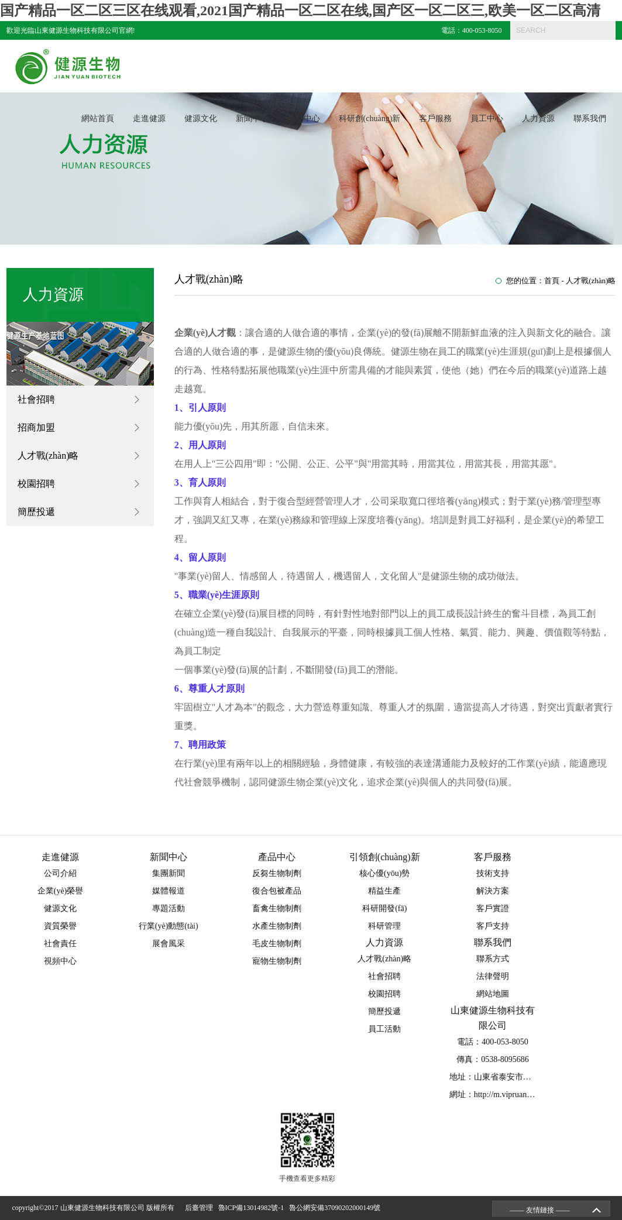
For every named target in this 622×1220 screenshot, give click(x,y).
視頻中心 (60, 961)
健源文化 (200, 118)
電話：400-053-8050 (471, 30)
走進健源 (149, 118)
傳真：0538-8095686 (492, 1059)
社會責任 (60, 943)
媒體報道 (168, 890)
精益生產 (384, 890)
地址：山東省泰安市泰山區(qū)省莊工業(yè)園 (532, 1077)
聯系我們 (589, 118)
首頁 (551, 280)
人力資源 (538, 118)
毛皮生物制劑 (276, 943)
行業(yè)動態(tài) (168, 926)
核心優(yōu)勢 (384, 873)
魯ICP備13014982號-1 (253, 1208)
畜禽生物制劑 (276, 908)
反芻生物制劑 (276, 873)
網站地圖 (492, 993)
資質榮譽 (60, 926)
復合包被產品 (276, 890)
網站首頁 (97, 118)
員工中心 (486, 118)
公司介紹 (60, 873)
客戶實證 (492, 908)
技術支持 (492, 873)
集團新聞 (168, 873)
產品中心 (303, 118)
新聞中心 (252, 118)
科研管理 (384, 926)
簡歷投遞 (36, 512)
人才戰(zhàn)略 (48, 455)
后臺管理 (201, 1208)
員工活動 (384, 1029)
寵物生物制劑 (276, 961)
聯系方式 (492, 958)
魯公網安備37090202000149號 (336, 1208)
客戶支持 (492, 926)
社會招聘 (36, 399)
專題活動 (168, 908)
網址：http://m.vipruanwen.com (503, 1094)
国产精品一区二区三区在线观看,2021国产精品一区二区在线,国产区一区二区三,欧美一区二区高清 (300, 10)
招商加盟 (36, 427)
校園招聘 (36, 484)
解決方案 (492, 890)
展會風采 (168, 943)
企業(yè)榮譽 (60, 890)
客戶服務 (435, 118)
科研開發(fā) (384, 908)
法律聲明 (492, 976)
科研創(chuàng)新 (370, 118)
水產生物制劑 (276, 926)
